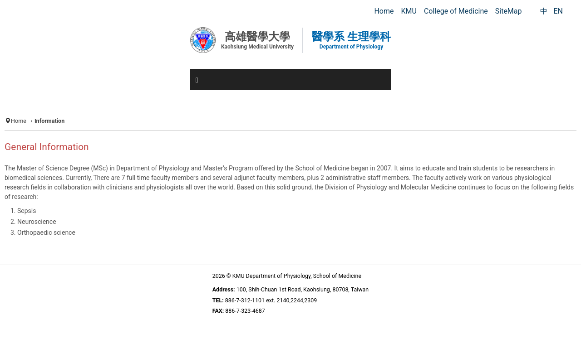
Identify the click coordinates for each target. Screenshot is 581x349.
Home (18, 120)
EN (558, 11)
